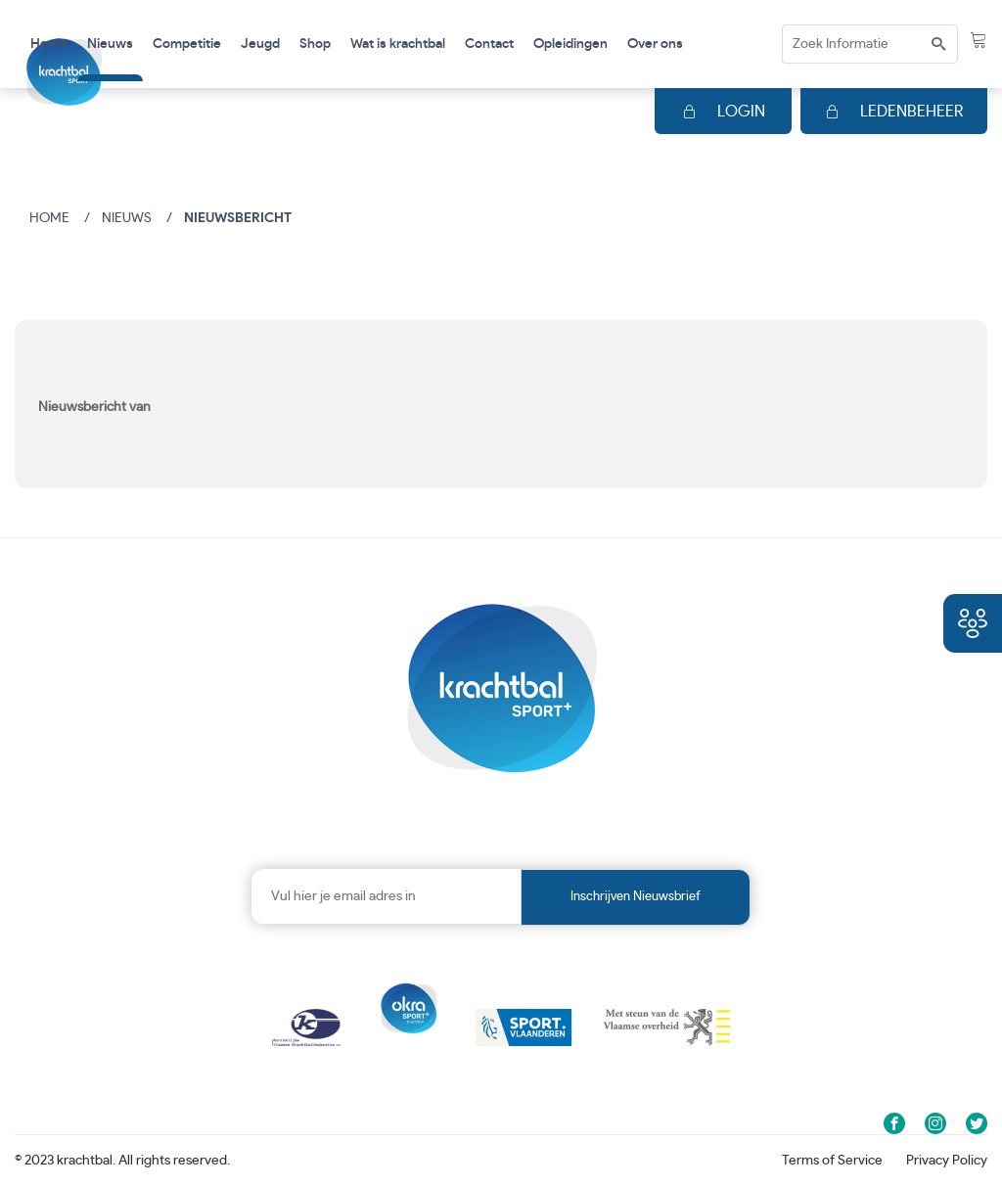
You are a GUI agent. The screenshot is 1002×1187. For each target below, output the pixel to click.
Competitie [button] (187, 44)
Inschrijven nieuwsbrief (635, 896)
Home (49, 44)
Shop (315, 44)
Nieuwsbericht (238, 218)
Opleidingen (570, 44)
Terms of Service (832, 1160)
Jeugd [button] (260, 44)
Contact (489, 44)
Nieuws (110, 44)
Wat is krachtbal (397, 44)
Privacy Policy (946, 1160)
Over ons (655, 44)
